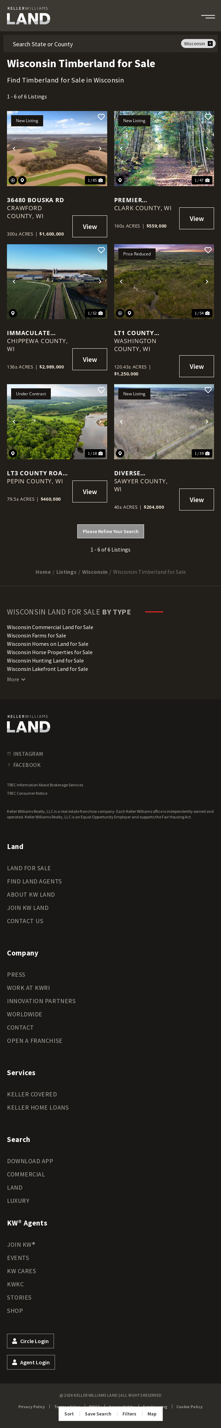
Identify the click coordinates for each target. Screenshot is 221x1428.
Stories (19, 1297)
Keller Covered (32, 1094)
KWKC (15, 1284)
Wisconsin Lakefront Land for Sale (47, 668)
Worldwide (24, 1014)
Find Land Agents (34, 881)
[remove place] (210, 43)
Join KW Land (27, 908)
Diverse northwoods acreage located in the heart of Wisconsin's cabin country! (144, 473)
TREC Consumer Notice (27, 793)
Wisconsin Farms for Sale (36, 635)
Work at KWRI (28, 988)
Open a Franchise (35, 1041)
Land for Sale (29, 868)
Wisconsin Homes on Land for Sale (47, 643)
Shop (15, 1311)
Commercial (26, 1174)
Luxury (18, 1201)
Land (14, 1187)
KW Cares (21, 1271)
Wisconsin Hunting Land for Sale (45, 660)
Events (18, 1258)
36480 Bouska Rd (35, 200)
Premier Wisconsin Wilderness (134, 200)
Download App (30, 1161)
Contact (20, 1027)
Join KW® (21, 1244)
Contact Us (25, 921)
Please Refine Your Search (111, 531)
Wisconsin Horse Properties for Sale (50, 652)
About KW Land (31, 894)
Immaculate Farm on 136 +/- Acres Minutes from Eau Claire (36, 333)
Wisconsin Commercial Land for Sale (50, 627)
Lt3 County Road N (37, 473)
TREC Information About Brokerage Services (45, 784)
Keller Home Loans (38, 1107)
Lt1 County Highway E (134, 333)
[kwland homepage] (28, 723)
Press (16, 974)
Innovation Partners (41, 1001)
